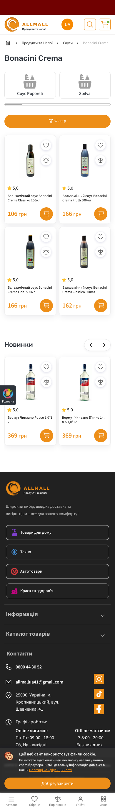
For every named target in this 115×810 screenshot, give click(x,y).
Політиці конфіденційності (50, 770)
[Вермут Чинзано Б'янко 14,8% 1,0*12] (85, 392)
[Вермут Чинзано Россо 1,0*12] (30, 392)
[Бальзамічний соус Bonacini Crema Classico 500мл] (85, 262)
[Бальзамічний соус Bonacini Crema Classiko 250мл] (30, 170)
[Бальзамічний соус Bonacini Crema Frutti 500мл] (85, 170)
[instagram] (99, 679)
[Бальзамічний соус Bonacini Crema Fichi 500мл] (30, 262)
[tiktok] (99, 694)
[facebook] (99, 709)
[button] (91, 345)
